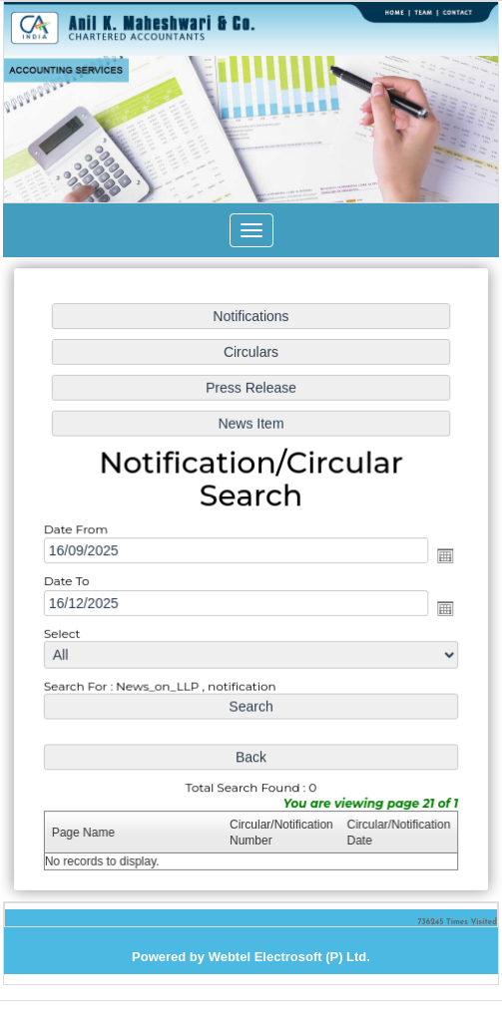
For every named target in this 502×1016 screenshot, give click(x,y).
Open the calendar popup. (441, 555)
